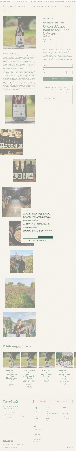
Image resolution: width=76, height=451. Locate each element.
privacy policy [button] (42, 214)
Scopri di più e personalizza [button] (38, 240)
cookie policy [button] (35, 220)
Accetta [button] (45, 237)
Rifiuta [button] (30, 237)
